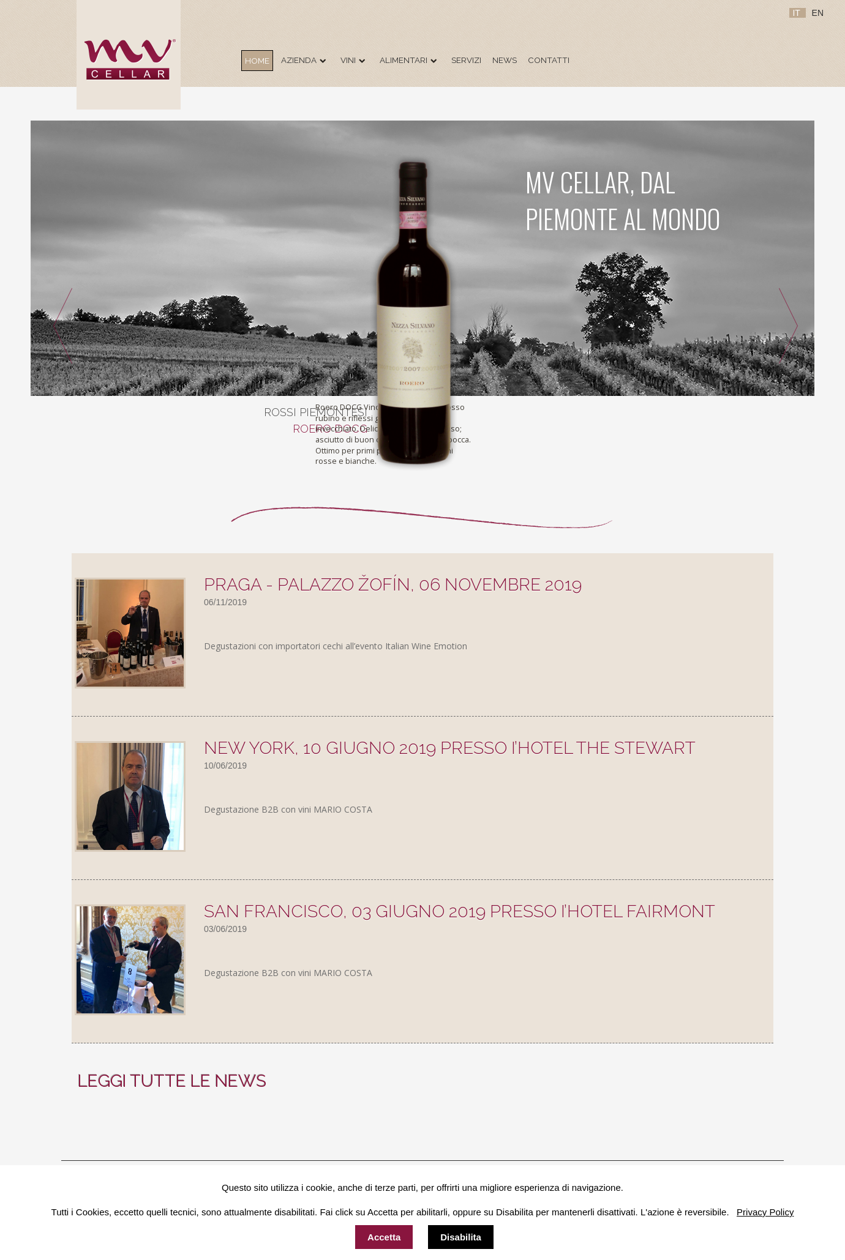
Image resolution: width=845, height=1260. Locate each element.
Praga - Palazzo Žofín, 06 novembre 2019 (393, 585)
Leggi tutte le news (172, 1081)
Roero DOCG (330, 428)
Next (792, 327)
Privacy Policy (765, 1212)
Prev (58, 327)
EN (818, 13)
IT (797, 13)
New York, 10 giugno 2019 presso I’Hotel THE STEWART (450, 748)
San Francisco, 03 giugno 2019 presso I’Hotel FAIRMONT (459, 911)
